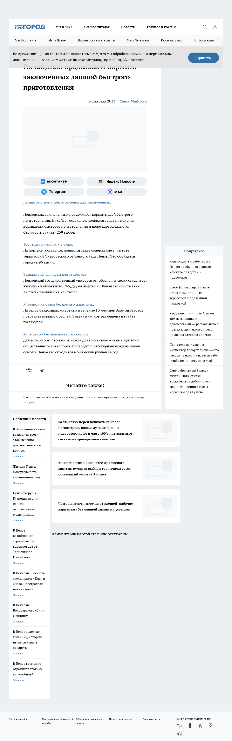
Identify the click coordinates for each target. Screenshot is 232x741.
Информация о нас (208, 40)
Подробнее (166, 703)
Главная (116, 593)
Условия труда (68, 593)
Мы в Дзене (57, 40)
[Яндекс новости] (116, 181)
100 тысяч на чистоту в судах (48, 244)
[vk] (29, 370)
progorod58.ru (71, 647)
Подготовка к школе (121, 561)
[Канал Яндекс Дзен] (210, 568)
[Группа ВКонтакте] (53, 181)
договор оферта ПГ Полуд (24, 689)
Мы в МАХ (64, 27)
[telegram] (44, 370)
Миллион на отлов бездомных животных (58, 304)
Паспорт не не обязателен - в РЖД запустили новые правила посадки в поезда (85, 400)
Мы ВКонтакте (25, 40)
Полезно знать (151, 561)
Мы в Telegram (138, 40)
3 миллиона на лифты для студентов (54, 274)
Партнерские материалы (96, 40)
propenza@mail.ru (63, 615)
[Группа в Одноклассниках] (190, 568)
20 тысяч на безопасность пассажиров (56, 334)
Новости (128, 27)
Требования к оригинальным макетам (31, 593)
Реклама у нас (171, 40)
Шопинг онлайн (18, 561)
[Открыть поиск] (204, 27)
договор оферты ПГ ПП (22, 693)
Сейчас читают (97, 27)
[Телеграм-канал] (53, 192)
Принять (203, 58)
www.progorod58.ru (40, 603)
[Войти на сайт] (215, 27)
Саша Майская (133, 101)
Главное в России (161, 27)
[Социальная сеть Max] (116, 192)
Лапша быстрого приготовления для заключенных (67, 202)
